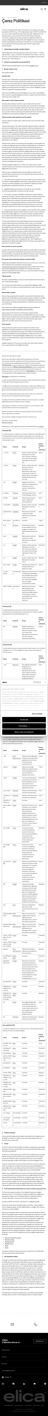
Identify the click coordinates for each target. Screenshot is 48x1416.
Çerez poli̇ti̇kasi (36, 1405)
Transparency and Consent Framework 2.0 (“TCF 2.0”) (17, 267)
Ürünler (4, 1357)
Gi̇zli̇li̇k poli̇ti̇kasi (28, 1405)
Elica (3, 17)
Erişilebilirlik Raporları (19, 1405)
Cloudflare (16, 505)
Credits (42, 1405)
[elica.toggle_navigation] (3, 9)
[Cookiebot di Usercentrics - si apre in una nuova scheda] (33, 682)
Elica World (5, 1350)
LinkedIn (15, 498)
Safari (6, 1246)
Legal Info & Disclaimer (8, 1405)
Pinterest (15, 493)
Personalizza (24, 726)
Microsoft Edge (9, 1240)
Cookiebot (41, 426)
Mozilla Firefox (9, 1244)
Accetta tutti (24, 719)
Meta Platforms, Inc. (17, 757)
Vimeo (14, 453)
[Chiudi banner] (45, 682)
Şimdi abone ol (40, 1341)
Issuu (14, 905)
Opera (6, 1248)
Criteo (14, 805)
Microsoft (15, 665)
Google (15, 482)
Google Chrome (9, 1242)
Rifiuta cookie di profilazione (23, 732)
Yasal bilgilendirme (8, 1371)
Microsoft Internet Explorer (13, 1238)
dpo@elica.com (34, 66)
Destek (4, 1364)
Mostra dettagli (37, 713)
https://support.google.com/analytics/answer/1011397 (17, 309)
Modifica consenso (7, 422)
